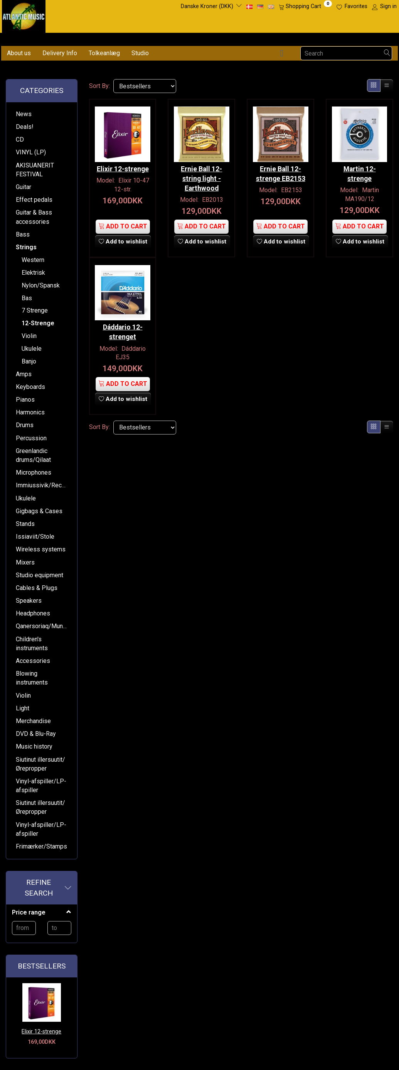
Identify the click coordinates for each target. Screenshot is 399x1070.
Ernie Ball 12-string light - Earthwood (201, 177)
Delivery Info (59, 53)
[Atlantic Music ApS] (23, 15)
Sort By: (99, 86)
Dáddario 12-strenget (123, 329)
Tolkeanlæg (104, 53)
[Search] (387, 53)
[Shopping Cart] (305, 6)
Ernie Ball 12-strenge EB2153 (280, 172)
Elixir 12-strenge (41, 1031)
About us (19, 53)
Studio (140, 53)
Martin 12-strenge (359, 172)
